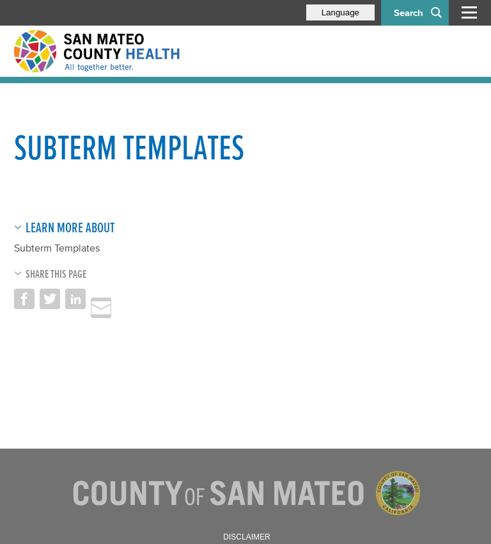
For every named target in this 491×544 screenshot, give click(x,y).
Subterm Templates (57, 247)
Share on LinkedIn (75, 299)
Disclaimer (246, 536)
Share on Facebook (24, 299)
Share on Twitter (50, 299)
